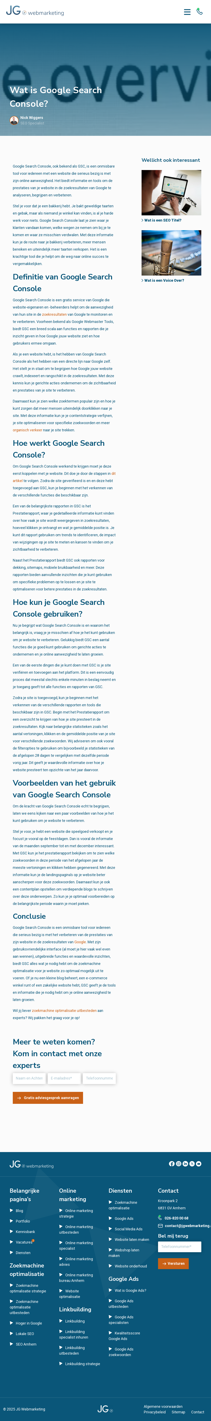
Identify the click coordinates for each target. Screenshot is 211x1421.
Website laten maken (132, 1239)
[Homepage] (35, 11)
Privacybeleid (155, 1412)
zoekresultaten (54, 314)
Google (80, 942)
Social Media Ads (129, 1229)
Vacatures (24, 1242)
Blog (19, 1211)
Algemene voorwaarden (163, 1406)
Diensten (23, 1253)
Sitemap (178, 1412)
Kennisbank (25, 1232)
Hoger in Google (29, 1323)
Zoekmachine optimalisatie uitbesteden (24, 1307)
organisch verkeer (27, 430)
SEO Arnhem (26, 1344)
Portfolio (23, 1221)
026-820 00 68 (176, 1218)
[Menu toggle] (187, 12)
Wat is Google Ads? (130, 1290)
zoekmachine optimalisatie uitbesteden (64, 1010)
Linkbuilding (75, 1321)
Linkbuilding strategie (82, 1364)
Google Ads (124, 1218)
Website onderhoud (131, 1266)
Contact (197, 1412)
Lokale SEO (25, 1334)
